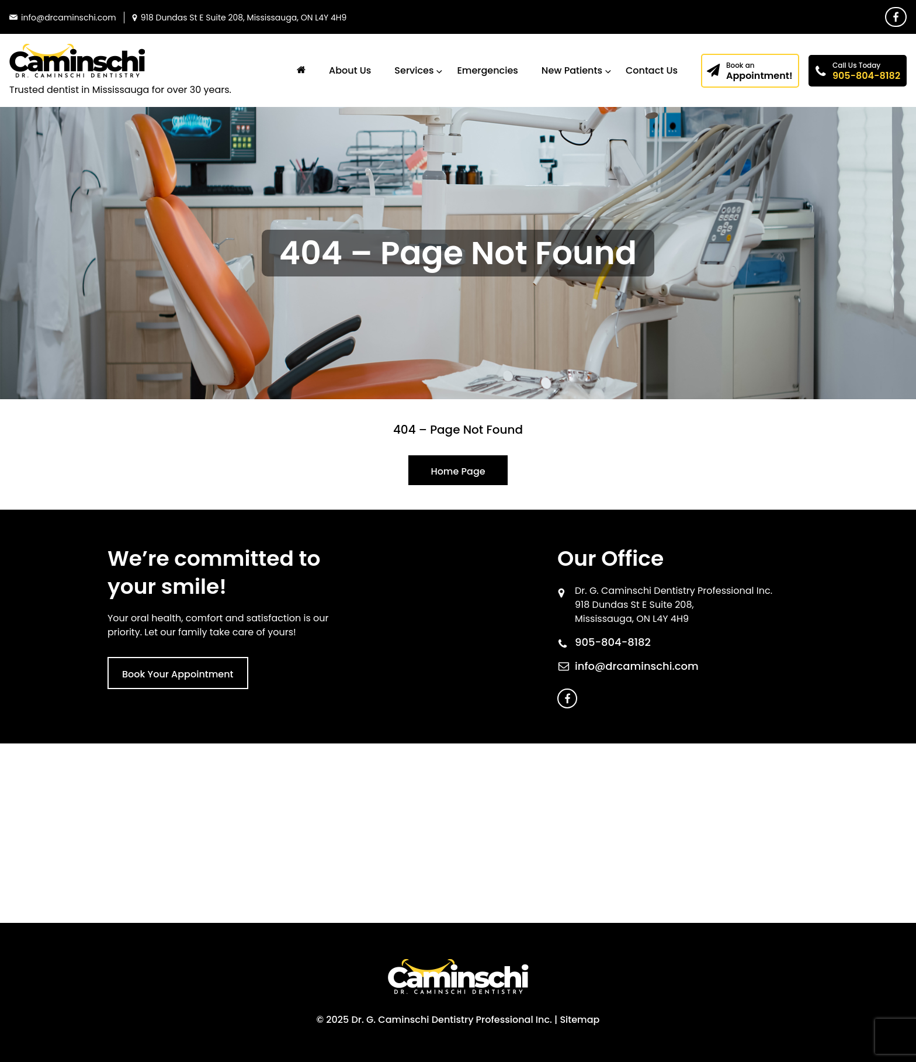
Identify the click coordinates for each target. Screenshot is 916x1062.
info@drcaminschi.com (637, 666)
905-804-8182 (866, 71)
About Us (350, 70)
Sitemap (579, 1019)
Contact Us (652, 70)
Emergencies (487, 70)
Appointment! (759, 71)
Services (413, 70)
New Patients (572, 70)
